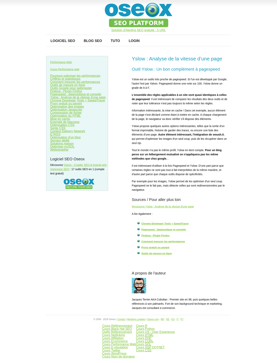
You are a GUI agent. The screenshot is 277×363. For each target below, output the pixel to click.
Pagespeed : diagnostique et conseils (163, 229)
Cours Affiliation (112, 338)
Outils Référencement (117, 332)
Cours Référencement (117, 325)
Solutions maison (62, 143)
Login (134, 41)
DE (167, 319)
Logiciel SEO (63, 41)
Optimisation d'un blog (65, 137)
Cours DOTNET (150, 347)
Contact (121, 319)
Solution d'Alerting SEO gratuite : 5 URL (138, 30)
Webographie (59, 149)
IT (178, 319)
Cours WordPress (114, 353)
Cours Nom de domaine (118, 356)
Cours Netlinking (113, 335)
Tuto (115, 41)
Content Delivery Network (67, 131)
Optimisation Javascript (66, 109)
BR (162, 319)
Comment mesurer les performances (163, 241)
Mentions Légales (136, 319)
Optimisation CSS (62, 125)
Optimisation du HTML (65, 115)
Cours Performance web (64, 69)
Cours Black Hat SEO (117, 328)
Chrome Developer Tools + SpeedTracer (165, 223)
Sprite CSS (57, 128)
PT (182, 319)
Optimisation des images (67, 106)
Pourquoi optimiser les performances (75, 75)
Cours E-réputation (115, 347)
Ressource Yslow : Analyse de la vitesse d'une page (163, 206)
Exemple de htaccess (64, 122)
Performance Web (61, 62)
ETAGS (55, 134)
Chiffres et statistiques (65, 78)
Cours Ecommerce (115, 341)
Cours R (141, 325)
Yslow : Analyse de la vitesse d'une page (78, 97)
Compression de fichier (66, 112)
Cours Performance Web (119, 344)
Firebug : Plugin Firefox (155, 235)
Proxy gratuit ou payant (155, 247)
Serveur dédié (59, 140)
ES (172, 319)
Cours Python (145, 328)
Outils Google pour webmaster (71, 88)
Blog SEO (93, 41)
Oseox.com (153, 319)
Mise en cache (60, 118)
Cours (145, 335)
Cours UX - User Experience (155, 332)
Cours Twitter (111, 350)
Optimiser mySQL (62, 146)
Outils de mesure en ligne (156, 253)
